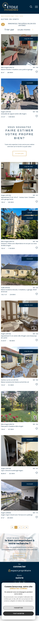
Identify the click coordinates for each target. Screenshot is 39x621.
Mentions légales (21, 607)
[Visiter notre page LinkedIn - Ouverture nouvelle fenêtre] (23, 582)
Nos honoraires (7, 607)
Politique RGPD (17, 609)
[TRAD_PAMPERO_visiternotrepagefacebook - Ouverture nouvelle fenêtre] (15, 582)
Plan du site (14, 607)
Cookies (23, 609)
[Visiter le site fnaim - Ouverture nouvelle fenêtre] (28, 600)
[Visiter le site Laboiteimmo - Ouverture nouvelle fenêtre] (19, 613)
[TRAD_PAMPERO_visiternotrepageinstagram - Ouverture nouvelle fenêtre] (19, 582)
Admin (27, 607)
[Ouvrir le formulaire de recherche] (31, 6)
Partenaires (32, 607)
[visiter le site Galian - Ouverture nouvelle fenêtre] (19, 594)
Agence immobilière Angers (7, 16)
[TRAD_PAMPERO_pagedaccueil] (10, 10)
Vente (16, 16)
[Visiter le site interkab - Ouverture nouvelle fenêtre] (16, 600)
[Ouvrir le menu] (36, 6)
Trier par (9, 29)
